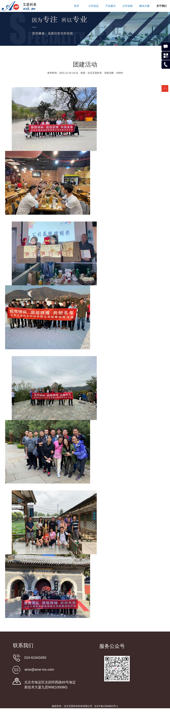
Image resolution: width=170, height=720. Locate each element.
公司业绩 (127, 6)
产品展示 (110, 6)
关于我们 (161, 6)
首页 (76, 6)
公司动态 (93, 6)
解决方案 (144, 6)
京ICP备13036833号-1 (106, 706)
